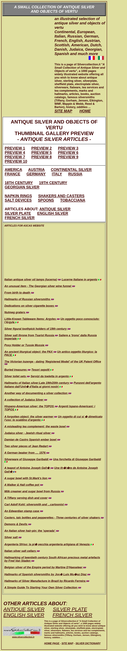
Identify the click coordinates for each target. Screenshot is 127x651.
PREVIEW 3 (68, 148)
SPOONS (46, 200)
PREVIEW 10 (16, 161)
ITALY (57, 174)
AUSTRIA (36, 169)
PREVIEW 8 (41, 157)
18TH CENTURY (19, 183)
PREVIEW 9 (68, 157)
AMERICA (13, 169)
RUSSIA (75, 174)
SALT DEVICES (18, 200)
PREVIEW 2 (41, 148)
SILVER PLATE (18, 213)
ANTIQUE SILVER (55, 209)
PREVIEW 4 (15, 152)
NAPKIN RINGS (18, 196)
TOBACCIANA (72, 200)
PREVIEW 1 (15, 148)
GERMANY (36, 174)
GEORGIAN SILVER (22, 187)
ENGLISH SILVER (52, 213)
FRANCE (12, 174)
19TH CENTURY (53, 183)
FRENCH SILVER (20, 218)
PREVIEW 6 (68, 152)
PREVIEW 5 (41, 152)
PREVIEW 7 (15, 157)
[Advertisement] (28, 66)
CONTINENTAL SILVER (71, 169)
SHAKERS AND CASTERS (61, 196)
